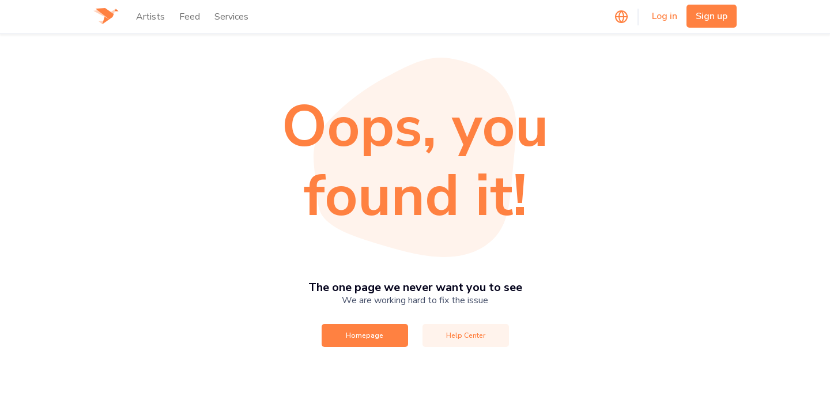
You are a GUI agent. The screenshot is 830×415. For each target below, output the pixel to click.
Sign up (711, 16)
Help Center (465, 335)
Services (231, 16)
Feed (189, 16)
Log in (664, 16)
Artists (150, 16)
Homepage (364, 335)
